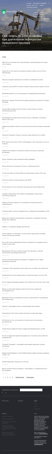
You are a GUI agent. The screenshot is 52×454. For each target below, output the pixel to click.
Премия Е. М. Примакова (7, 416)
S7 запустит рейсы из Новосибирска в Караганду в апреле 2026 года (24, 173)
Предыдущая (20, 377)
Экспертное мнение (31, 7)
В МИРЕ (41, 14)
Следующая (30, 377)
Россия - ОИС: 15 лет (32, 5)
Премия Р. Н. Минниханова (8, 419)
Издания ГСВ (37, 408)
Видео (35, 406)
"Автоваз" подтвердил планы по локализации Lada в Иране (21, 306)
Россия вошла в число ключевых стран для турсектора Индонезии (23, 187)
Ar (46, 3)
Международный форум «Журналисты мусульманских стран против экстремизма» (8, 434)
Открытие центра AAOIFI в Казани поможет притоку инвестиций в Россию (25, 86)
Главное (36, 12)
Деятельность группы (39, 3)
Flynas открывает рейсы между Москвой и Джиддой (18, 159)
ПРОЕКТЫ (4, 413)
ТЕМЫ (41, 12)
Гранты (42, 5)
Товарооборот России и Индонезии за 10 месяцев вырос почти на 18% (24, 275)
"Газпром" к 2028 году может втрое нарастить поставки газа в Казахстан (25, 268)
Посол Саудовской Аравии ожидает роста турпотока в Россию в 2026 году (25, 282)
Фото (35, 403)
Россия (36, 14)
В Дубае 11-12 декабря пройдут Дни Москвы (16, 226)
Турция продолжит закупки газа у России (15, 361)
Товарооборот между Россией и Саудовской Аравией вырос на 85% (23, 329)
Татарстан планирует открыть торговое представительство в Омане (23, 135)
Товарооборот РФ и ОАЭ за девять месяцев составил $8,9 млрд (22, 313)
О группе (28, 3)
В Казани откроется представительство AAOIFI (16, 180)
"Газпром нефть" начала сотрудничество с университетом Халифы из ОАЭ (25, 211)
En (42, 3)
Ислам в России (38, 16)
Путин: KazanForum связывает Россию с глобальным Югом (20, 166)
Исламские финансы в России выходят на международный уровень (23, 93)
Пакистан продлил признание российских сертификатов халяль (22, 79)
